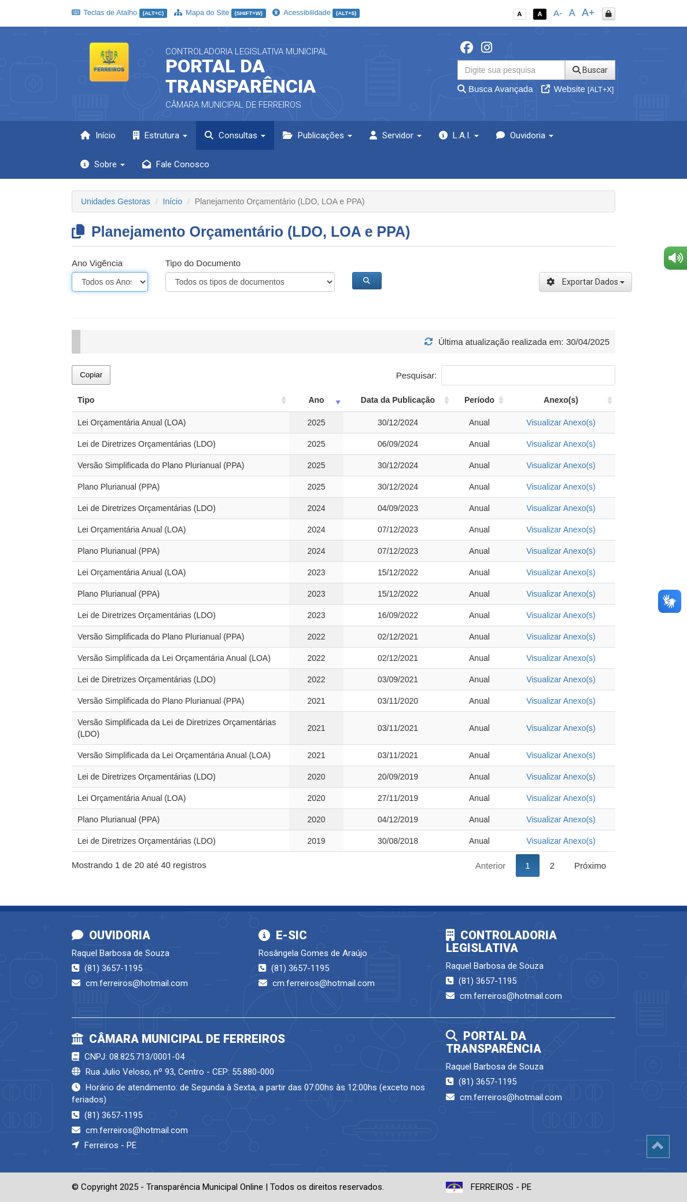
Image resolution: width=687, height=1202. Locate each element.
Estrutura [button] (160, 135)
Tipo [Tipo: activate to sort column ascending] (85, 400)
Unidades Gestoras (115, 201)
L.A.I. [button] (459, 135)
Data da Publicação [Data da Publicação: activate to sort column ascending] (398, 400)
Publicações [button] (317, 135)
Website (577, 89)
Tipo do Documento (203, 263)
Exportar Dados (585, 281)
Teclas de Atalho (119, 12)
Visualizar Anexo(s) (561, 422)
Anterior (490, 865)
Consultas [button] (235, 135)
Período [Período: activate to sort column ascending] (479, 400)
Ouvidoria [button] (524, 135)
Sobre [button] (102, 164)
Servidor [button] (396, 135)
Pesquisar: (505, 375)
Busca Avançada (495, 89)
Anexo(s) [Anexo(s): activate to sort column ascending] (561, 400)
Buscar (590, 70)
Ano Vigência (97, 263)
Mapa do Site (220, 12)
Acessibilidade (315, 12)
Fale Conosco (175, 164)
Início (98, 135)
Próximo (590, 865)
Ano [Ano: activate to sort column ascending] (316, 400)
